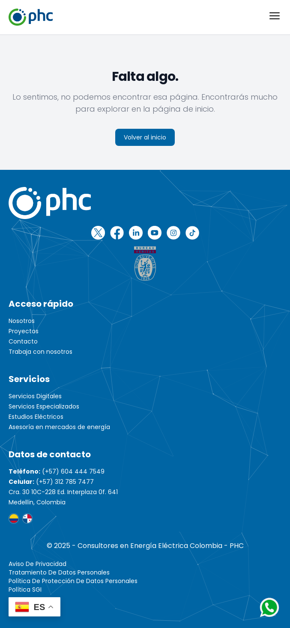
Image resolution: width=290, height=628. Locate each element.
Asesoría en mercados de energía (59, 427)
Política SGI (25, 589)
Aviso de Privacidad (37, 564)
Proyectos (24, 331)
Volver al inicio (145, 137)
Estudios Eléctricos (36, 416)
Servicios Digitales (35, 396)
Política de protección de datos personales (73, 581)
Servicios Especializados (44, 406)
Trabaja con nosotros (40, 351)
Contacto (23, 341)
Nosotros (22, 321)
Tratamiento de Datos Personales (59, 572)
